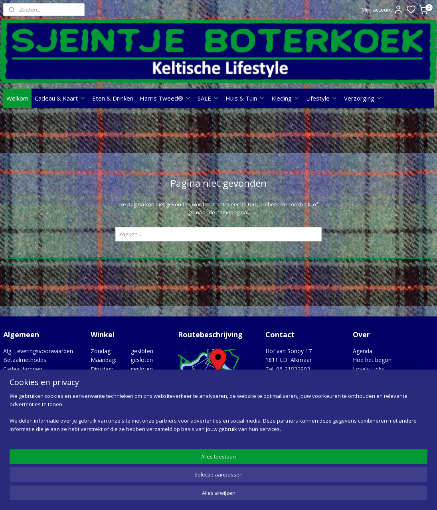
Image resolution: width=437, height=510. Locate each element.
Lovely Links (368, 369)
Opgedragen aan (374, 387)
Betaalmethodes (24, 360)
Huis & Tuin (245, 98)
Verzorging (363, 98)
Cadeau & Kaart (60, 98)
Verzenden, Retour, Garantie (39, 404)
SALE (208, 98)
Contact (13, 378)
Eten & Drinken (112, 98)
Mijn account (382, 9)
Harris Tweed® (165, 98)
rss (267, 495)
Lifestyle (322, 98)
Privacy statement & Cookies (40, 395)
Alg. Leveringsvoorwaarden (38, 351)
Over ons (15, 387)
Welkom (17, 98)
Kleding (285, 98)
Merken (362, 378)
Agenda (362, 351)
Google (420, 455)
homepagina (231, 212)
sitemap (250, 495)
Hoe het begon (372, 360)
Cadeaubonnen (22, 369)
